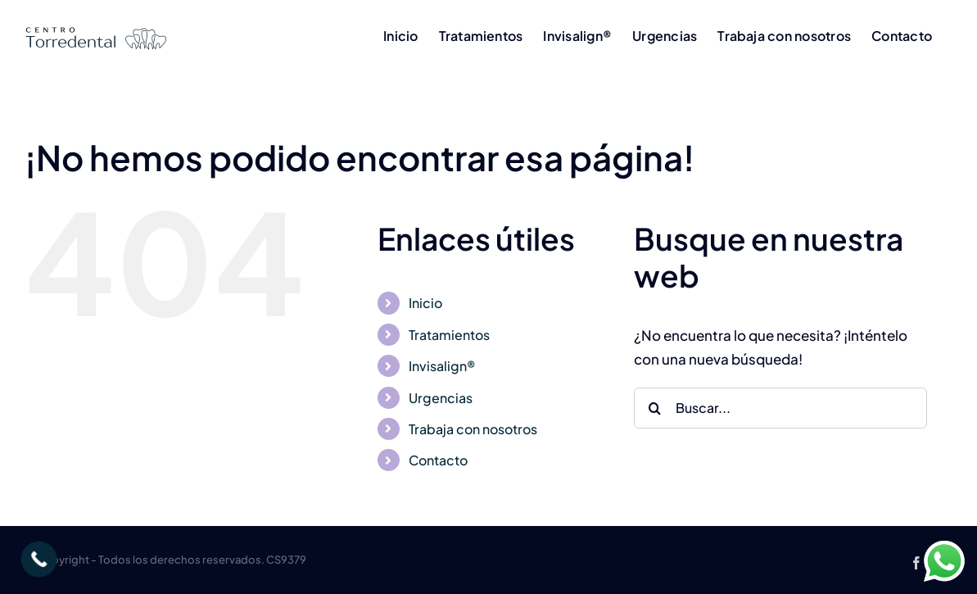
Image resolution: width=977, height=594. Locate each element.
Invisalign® (442, 365)
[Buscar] (654, 408)
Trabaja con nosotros (473, 429)
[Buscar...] (780, 408)
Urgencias (441, 397)
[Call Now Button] (39, 560)
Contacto (438, 460)
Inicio (425, 302)
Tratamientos (449, 334)
